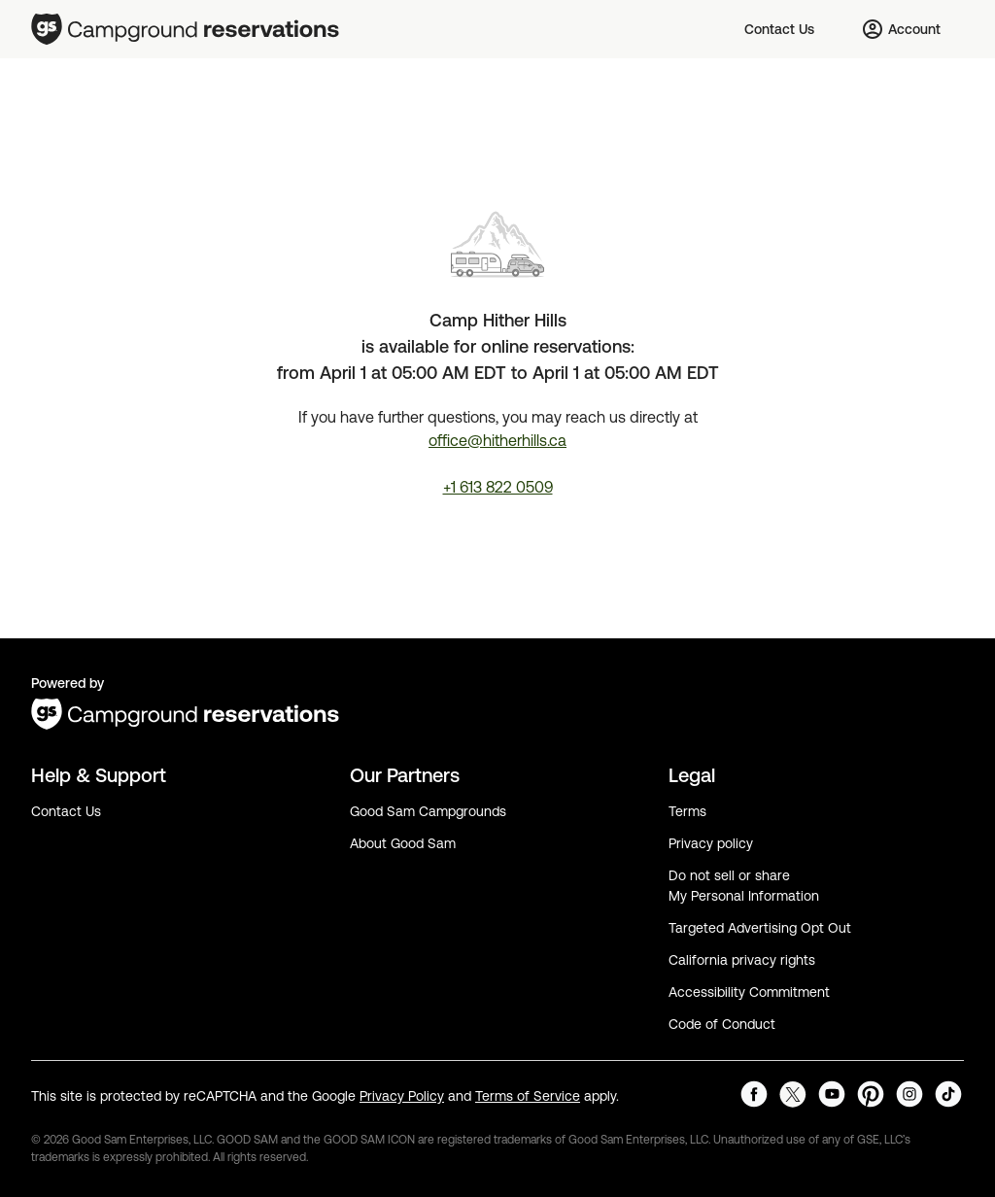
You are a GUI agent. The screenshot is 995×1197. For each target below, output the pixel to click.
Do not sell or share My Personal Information (744, 886)
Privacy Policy (402, 1096)
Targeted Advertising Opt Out (760, 928)
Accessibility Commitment (749, 992)
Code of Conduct (722, 1024)
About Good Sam (403, 843)
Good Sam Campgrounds (428, 811)
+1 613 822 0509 (498, 487)
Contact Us (66, 811)
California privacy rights (742, 960)
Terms (687, 811)
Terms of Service (527, 1096)
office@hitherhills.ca (497, 440)
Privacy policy (711, 843)
